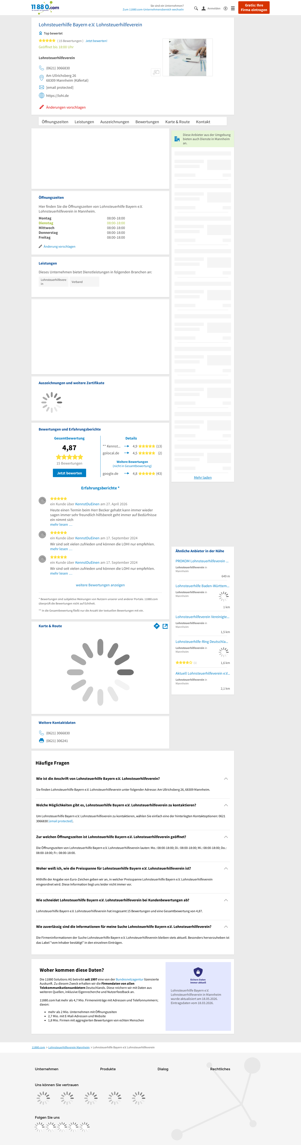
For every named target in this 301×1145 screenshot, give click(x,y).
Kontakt (203, 121)
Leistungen (84, 121)
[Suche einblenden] (198, 8)
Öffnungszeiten (55, 121)
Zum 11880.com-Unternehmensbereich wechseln (153, 9)
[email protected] (60, 821)
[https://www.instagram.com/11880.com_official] (50, 1127)
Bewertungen (147, 121)
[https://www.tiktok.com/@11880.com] (62, 1127)
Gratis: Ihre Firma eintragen (254, 7)
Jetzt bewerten (69, 473)
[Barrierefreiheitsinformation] (227, 8)
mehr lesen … (61, 524)
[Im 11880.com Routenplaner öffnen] (157, 625)
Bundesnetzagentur (130, 979)
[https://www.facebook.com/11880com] (39, 1127)
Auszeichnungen (114, 121)
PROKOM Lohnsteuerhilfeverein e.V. (203, 561)
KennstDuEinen (87, 504)
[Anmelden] (213, 8)
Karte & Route (177, 121)
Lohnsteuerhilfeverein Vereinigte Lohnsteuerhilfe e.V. (203, 616)
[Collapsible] (226, 778)
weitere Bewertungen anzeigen (100, 585)
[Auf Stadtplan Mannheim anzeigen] (165, 625)
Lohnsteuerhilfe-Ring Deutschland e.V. (203, 641)
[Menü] (234, 8)
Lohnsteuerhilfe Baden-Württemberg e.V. (203, 585)
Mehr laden (203, 477)
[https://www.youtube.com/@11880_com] (84, 1127)
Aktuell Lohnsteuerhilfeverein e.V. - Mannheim (203, 673)
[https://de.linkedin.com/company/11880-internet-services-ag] (73, 1127)
